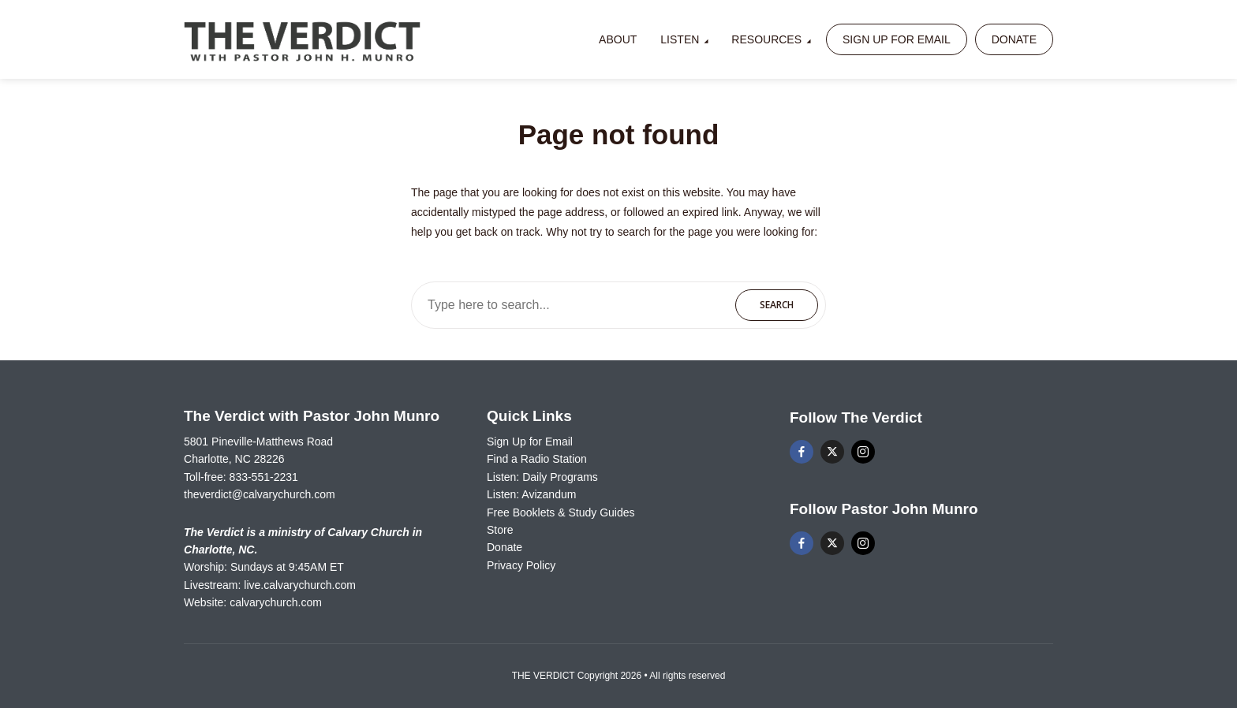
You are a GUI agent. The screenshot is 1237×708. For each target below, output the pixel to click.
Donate (1014, 39)
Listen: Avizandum (531, 494)
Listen (679, 39)
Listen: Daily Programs (542, 477)
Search (777, 304)
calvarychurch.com (276, 602)
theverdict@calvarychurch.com (259, 494)
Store (500, 530)
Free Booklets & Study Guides (561, 512)
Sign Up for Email (897, 39)
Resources (766, 39)
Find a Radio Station (537, 459)
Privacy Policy (521, 565)
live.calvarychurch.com (300, 585)
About (618, 39)
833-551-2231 (264, 477)
